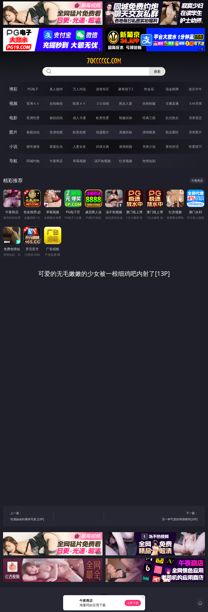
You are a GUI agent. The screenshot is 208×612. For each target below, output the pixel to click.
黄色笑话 (172, 146)
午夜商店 (56, 161)
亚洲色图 (56, 132)
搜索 (157, 71)
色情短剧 (149, 161)
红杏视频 (125, 161)
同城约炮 (33, 161)
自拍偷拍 (56, 103)
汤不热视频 (102, 161)
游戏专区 (102, 89)
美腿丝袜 (125, 132)
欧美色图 (79, 132)
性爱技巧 (195, 146)
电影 (13, 117)
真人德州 (56, 89)
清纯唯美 (149, 132)
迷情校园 (125, 146)
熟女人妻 (125, 103)
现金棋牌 (172, 89)
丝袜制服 (149, 103)
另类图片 (195, 132)
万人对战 (79, 89)
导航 (13, 161)
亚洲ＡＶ (33, 103)
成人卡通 (79, 118)
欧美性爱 (102, 118)
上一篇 (30, 516)
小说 (13, 146)
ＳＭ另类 (195, 103)
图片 (13, 132)
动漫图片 (102, 132)
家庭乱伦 (56, 146)
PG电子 (32, 89)
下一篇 (177, 516)
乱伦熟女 (172, 118)
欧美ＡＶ (79, 103)
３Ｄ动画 (102, 103)
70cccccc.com (104, 61)
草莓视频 (79, 161)
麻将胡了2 (125, 89)
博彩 (13, 89)
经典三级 (149, 118)
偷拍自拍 (56, 118)
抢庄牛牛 (195, 89)
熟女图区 (172, 132)
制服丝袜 (125, 118)
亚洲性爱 (33, 118)
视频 (13, 103)
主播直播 (172, 103)
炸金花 (149, 89)
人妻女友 (79, 146)
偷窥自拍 (33, 132)
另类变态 (195, 118)
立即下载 (133, 603)
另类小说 (149, 146)
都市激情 (33, 146)
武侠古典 (102, 146)
